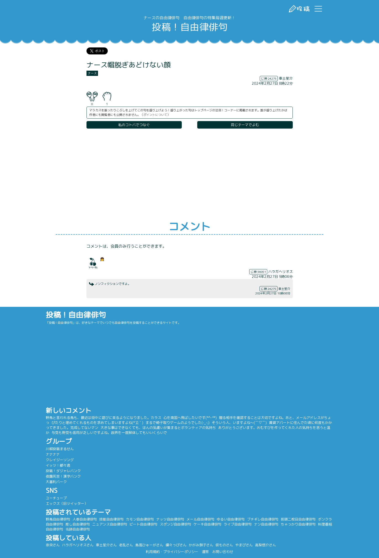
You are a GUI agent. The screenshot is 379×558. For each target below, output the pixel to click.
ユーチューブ (58, 498)
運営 (205, 551)
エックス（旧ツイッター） (69, 503)
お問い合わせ (222, 551)
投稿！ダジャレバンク (65, 470)
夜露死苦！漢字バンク (65, 476)
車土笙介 (286, 78)
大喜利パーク (58, 481)
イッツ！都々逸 (60, 465)
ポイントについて (155, 115)
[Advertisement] (189, 175)
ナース (92, 73)
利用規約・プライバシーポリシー (172, 551)
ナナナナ (55, 454)
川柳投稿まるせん (62, 448)
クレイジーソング (62, 459)
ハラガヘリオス (280, 271)
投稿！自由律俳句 (190, 26)
